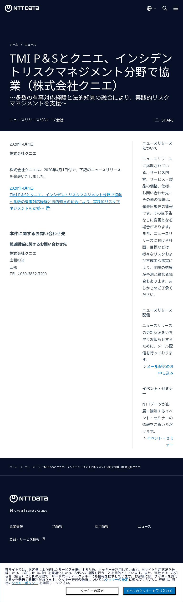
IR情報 (57, 526)
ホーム (14, 45)
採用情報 (101, 526)
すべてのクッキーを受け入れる (149, 591)
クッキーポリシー (25, 583)
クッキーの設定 (92, 591)
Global (30, 510)
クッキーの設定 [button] (116, 580)
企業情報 (16, 526)
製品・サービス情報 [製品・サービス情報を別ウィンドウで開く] (25, 539)
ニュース (30, 45)
